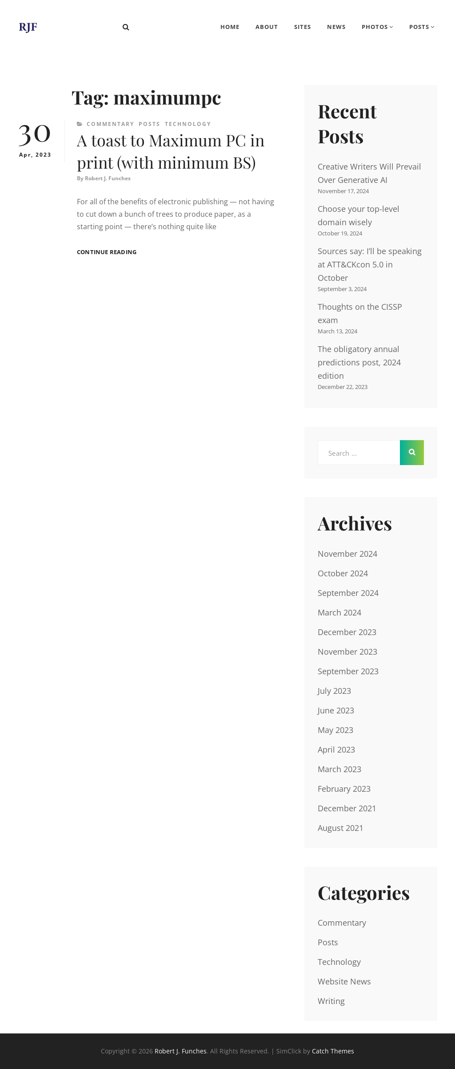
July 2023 (334, 690)
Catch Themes (333, 1051)
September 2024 (348, 592)
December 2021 (347, 808)
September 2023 (348, 671)
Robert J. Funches (108, 178)
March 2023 (339, 769)
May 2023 (335, 730)
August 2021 (340, 827)
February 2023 (344, 788)
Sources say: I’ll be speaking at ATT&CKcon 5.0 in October (370, 264)
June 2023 (336, 710)
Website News (344, 981)
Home (229, 27)
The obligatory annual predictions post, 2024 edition (359, 362)
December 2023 (347, 632)
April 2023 (336, 749)
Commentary (110, 124)
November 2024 (347, 553)
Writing (331, 1001)
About (266, 27)
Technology (188, 124)
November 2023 (347, 651)
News (336, 27)
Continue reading (106, 252)
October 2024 (343, 573)
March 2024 (339, 612)
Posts (419, 27)
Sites (302, 27)
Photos (375, 27)
